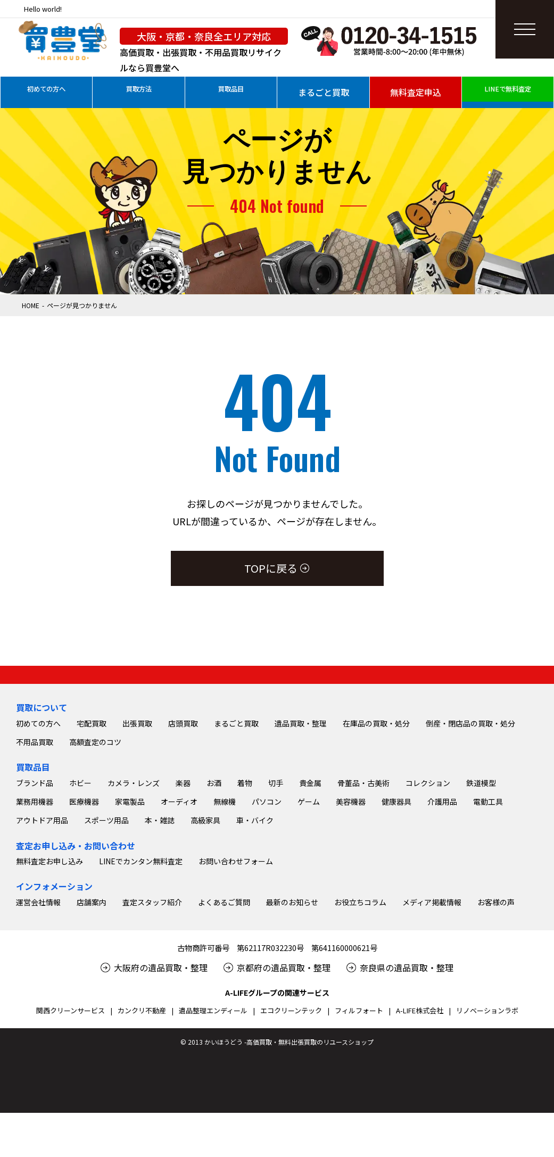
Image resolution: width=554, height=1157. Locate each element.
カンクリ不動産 (142, 1110)
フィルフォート (359, 1110)
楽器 (183, 883)
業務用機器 (34, 901)
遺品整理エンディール (213, 1110)
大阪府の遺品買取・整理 (161, 1067)
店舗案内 (91, 1002)
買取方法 (139, 92)
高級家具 (205, 920)
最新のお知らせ (292, 1002)
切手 (275, 883)
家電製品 (130, 901)
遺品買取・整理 (301, 823)
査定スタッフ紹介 (152, 1002)
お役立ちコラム (360, 1002)
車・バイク (255, 920)
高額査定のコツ (95, 842)
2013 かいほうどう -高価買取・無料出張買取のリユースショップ (281, 1141)
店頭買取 (183, 823)
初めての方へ (46, 92)
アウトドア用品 (42, 920)
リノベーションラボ (487, 1110)
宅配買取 (91, 823)
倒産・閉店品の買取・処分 (470, 823)
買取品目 (231, 92)
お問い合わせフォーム (236, 961)
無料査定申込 (415, 92)
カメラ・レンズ (134, 883)
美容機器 (351, 901)
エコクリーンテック (291, 1110)
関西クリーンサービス (70, 1110)
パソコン (267, 901)
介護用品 (442, 901)
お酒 (213, 883)
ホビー (80, 883)
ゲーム (308, 901)
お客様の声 (496, 1002)
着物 (244, 883)
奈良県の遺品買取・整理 (406, 1067)
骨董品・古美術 (363, 883)
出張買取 (137, 823)
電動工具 (488, 901)
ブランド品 (34, 883)
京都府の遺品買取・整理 (283, 1067)
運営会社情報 (38, 1002)
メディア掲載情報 (431, 1002)
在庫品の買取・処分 (376, 823)
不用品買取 (34, 842)
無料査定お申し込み (49, 961)
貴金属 (310, 883)
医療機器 (84, 901)
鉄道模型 (481, 883)
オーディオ (179, 901)
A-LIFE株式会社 (419, 1110)
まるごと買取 (323, 92)
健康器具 (396, 901)
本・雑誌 (160, 920)
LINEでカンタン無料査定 (141, 961)
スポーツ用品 (106, 920)
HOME (30, 305)
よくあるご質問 (224, 1002)
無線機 (224, 901)
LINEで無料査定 (508, 92)
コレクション (428, 883)
